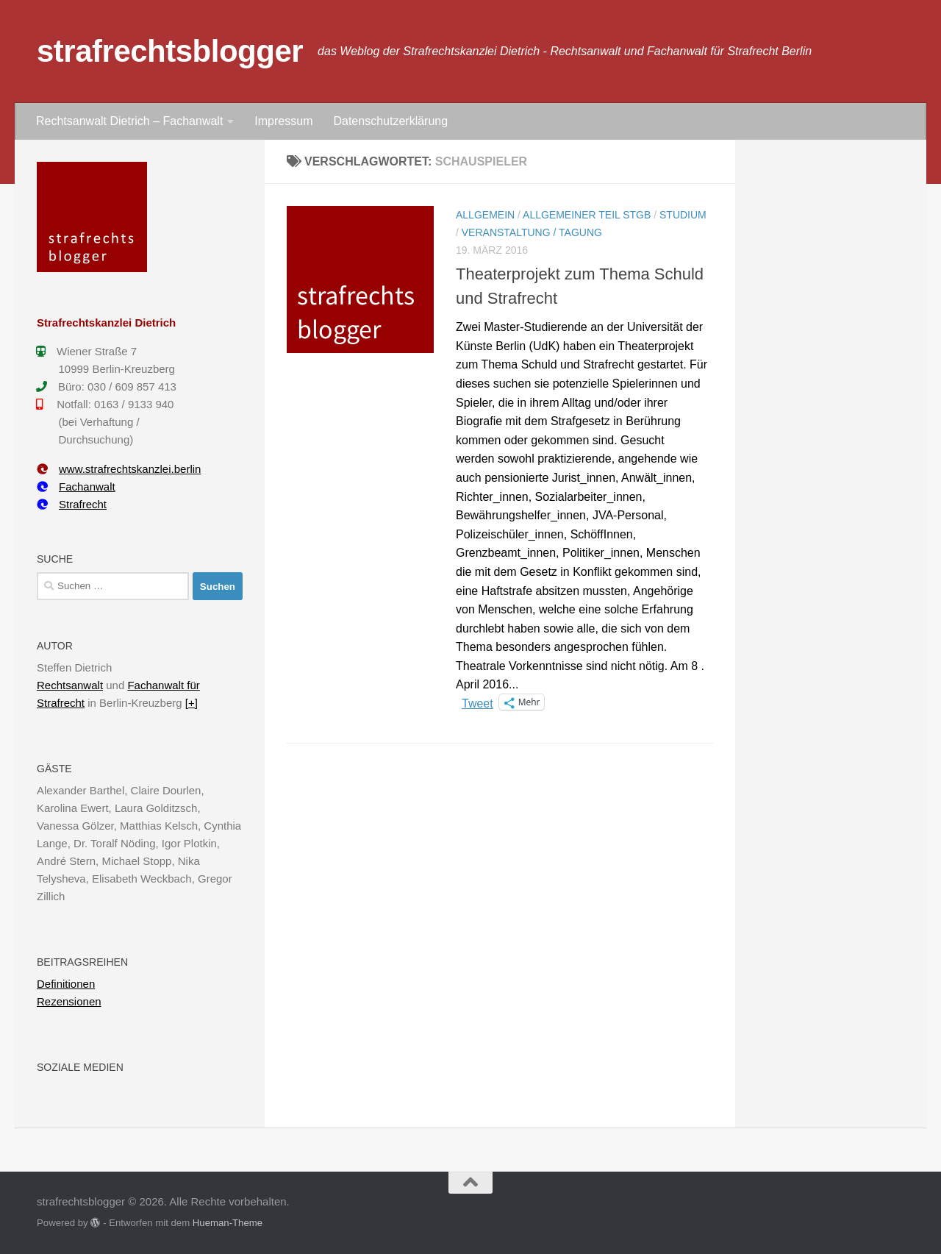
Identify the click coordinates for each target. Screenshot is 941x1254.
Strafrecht (72, 504)
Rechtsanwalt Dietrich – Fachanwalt (129, 121)
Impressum (283, 121)
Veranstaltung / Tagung (532, 232)
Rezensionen (69, 1001)
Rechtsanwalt (70, 685)
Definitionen (66, 983)
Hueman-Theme (227, 1222)
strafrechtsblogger (170, 51)
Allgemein (485, 215)
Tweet (477, 702)
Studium (682, 215)
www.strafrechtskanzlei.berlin (119, 469)
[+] (191, 703)
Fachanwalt (76, 486)
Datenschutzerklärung (390, 121)
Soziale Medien (80, 1067)
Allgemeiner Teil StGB (587, 215)
